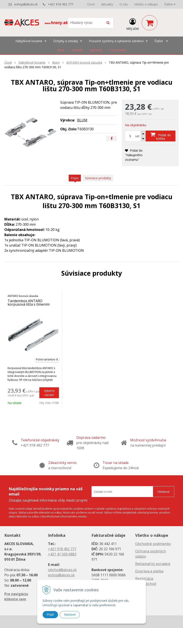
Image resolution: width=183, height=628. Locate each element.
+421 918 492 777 (60, 4)
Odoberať (163, 491)
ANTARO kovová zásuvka (84, 62)
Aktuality (107, 4)
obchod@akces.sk (62, 569)
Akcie (61, 50)
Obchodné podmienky (153, 543)
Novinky (77, 50)
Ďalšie (169, 4)
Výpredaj (96, 50)
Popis (75, 178)
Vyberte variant (49, 393)
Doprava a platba (149, 571)
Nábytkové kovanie (31, 62)
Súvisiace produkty (98, 178)
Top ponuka (117, 50)
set (137, 136)
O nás (124, 4)
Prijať (50, 614)
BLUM (82, 120)
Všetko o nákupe (146, 4)
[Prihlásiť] (132, 24)
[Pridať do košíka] (160, 136)
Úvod (91, 4)
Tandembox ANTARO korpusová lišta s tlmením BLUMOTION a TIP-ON (29, 304)
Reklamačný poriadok (152, 563)
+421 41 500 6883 (62, 554)
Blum (56, 62)
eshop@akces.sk (26, 4)
